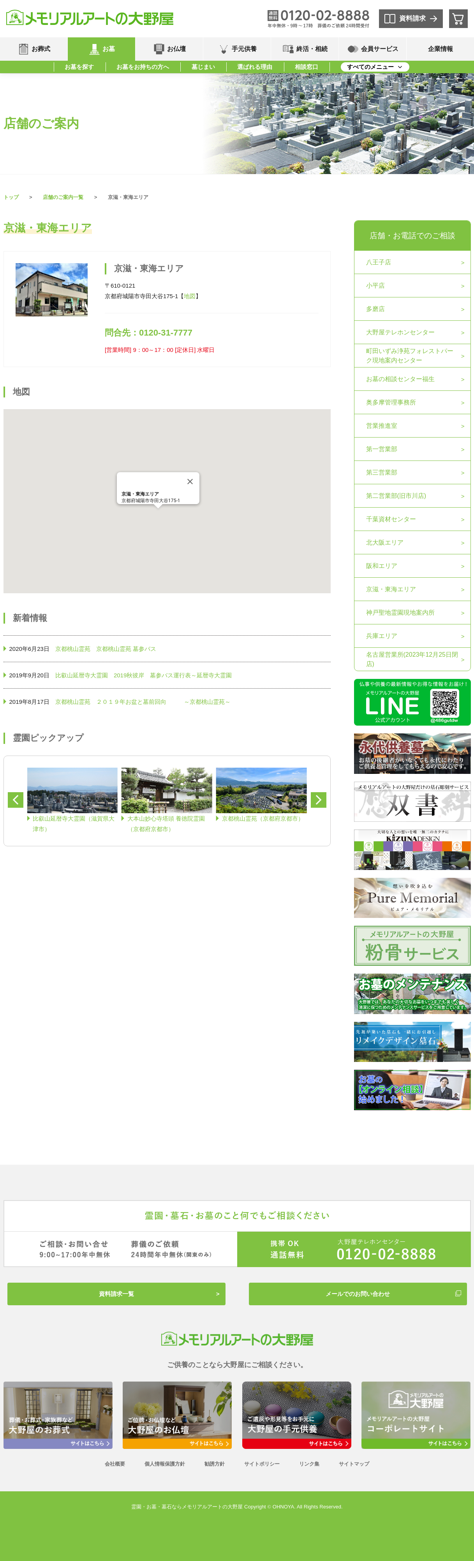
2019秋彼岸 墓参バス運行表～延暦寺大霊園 (173, 675)
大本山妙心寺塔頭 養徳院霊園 (166, 823)
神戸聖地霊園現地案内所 (400, 612)
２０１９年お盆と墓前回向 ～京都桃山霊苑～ (163, 701)
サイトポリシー (262, 1464)
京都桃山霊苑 (72, 648)
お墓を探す (79, 66)
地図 (190, 296)
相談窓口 (306, 66)
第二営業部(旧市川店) (396, 495)
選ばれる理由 (254, 66)
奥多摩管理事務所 (391, 402)
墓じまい (203, 66)
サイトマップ (354, 1464)
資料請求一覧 (116, 1293)
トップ (11, 197)
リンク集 (309, 1464)
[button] (158, 515)
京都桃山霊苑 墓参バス (126, 648)
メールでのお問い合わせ (358, 1293)
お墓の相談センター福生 (400, 379)
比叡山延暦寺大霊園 (81, 675)
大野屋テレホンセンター (400, 332)
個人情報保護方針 (164, 1464)
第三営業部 (381, 472)
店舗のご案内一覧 (63, 197)
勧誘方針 (214, 1464)
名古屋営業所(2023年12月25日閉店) (412, 659)
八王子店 (378, 262)
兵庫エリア (381, 636)
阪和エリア (381, 566)
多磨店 (375, 309)
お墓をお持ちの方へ (142, 66)
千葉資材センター (391, 519)
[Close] (190, 481)
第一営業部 (381, 449)
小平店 (375, 285)
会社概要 (115, 1464)
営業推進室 (381, 425)
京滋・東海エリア (391, 589)
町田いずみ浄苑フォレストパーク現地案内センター (409, 356)
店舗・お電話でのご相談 (412, 235)
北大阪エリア (385, 542)
